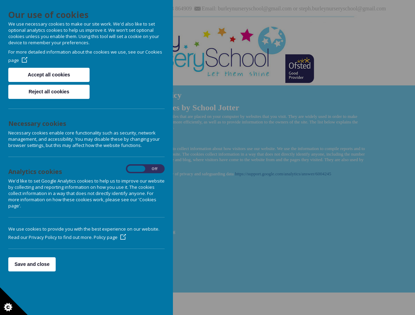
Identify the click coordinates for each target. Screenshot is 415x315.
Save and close (32, 264)
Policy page (110, 237)
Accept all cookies (49, 74)
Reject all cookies (49, 91)
